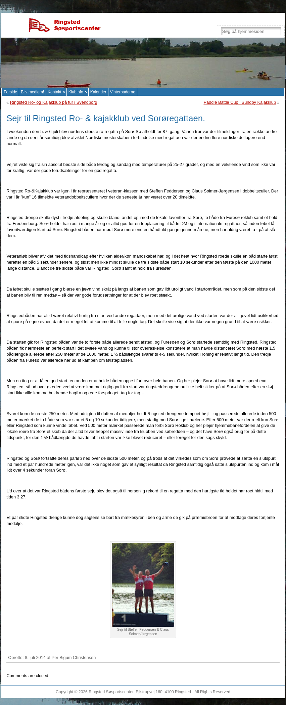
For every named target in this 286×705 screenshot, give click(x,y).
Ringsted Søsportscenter (111, 692)
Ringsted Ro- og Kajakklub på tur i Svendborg (53, 102)
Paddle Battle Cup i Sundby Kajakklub (239, 102)
